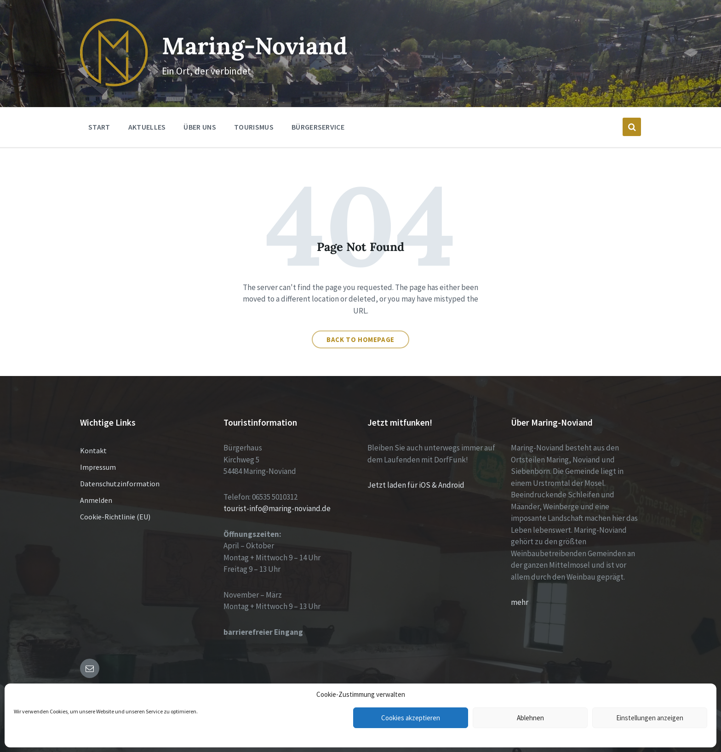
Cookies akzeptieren (410, 717)
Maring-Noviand (254, 46)
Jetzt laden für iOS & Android (415, 485)
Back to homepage (360, 339)
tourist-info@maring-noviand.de (277, 508)
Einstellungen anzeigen (649, 717)
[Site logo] (114, 84)
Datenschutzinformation (120, 483)
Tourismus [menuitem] (254, 126)
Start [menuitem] (99, 126)
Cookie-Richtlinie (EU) (115, 516)
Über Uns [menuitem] (199, 126)
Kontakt (93, 450)
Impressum (98, 467)
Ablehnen (530, 717)
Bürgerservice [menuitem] (318, 126)
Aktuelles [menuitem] (147, 126)
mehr (519, 602)
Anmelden (96, 500)
